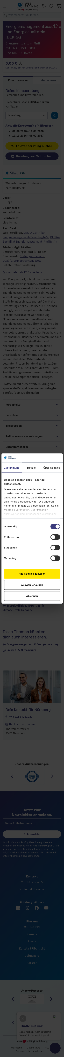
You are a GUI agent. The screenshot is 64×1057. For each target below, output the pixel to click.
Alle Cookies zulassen (32, 573)
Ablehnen (32, 596)
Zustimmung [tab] (11, 467)
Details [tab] (31, 467)
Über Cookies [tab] (51, 467)
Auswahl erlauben (32, 584)
